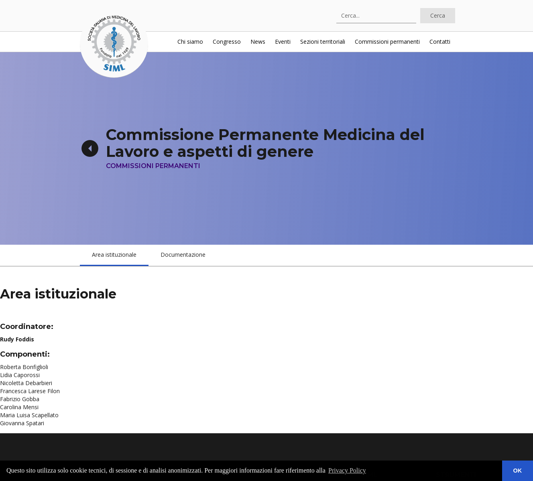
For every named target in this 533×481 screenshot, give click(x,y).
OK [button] (517, 470)
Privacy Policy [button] (347, 470)
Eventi (283, 41)
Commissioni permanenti (387, 41)
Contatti (439, 41)
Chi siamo (190, 41)
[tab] (114, 255)
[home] (114, 44)
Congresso (227, 41)
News (257, 41)
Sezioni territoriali (322, 41)
